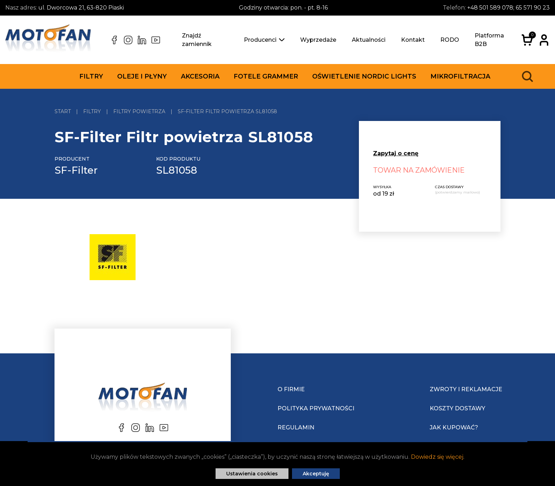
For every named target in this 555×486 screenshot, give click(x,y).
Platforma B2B (489, 39)
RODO (449, 39)
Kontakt (413, 39)
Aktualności (368, 39)
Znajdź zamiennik (197, 39)
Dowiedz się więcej (437, 456)
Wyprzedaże (318, 39)
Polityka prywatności (316, 408)
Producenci (264, 39)
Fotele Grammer (266, 76)
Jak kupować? (454, 427)
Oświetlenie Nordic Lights (364, 76)
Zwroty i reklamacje (466, 389)
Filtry (91, 76)
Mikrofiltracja (460, 76)
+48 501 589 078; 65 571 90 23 (508, 7)
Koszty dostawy (457, 408)
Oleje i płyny (142, 76)
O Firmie (291, 389)
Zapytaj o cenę (395, 153)
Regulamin (296, 427)
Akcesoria (200, 76)
